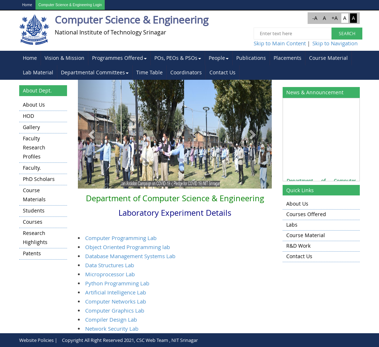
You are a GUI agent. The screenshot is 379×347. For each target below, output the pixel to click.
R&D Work (298, 245)
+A (335, 18)
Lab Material (38, 72)
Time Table (149, 72)
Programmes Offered (119, 57)
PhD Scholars (39, 178)
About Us (34, 104)
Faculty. (32, 167)
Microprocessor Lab (110, 274)
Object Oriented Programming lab (127, 247)
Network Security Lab (111, 328)
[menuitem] (30, 58)
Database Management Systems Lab (130, 256)
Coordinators (186, 72)
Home (27, 5)
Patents (32, 253)
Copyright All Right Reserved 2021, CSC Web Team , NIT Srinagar (130, 340)
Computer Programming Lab (121, 237)
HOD (28, 115)
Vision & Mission (64, 57)
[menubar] (189, 65)
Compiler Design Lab (111, 319)
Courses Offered (306, 214)
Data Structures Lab (109, 265)
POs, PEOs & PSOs (177, 57)
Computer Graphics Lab (114, 310)
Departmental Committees (95, 72)
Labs (291, 224)
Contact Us (222, 72)
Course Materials (34, 195)
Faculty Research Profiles (34, 147)
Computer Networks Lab (115, 301)
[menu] (43, 180)
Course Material (328, 57)
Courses (32, 221)
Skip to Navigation (335, 43)
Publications (251, 57)
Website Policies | (38, 340)
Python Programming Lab (117, 283)
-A (314, 18)
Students (34, 210)
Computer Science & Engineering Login (70, 5)
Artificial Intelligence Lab (115, 292)
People (219, 57)
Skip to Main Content (280, 43)
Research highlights (35, 237)
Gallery (31, 127)
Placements (287, 57)
